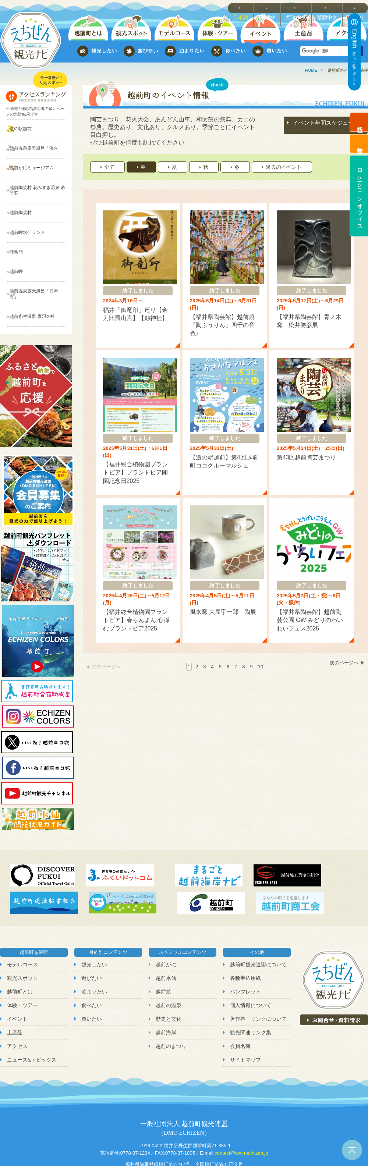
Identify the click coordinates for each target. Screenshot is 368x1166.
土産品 (14, 993)
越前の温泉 (168, 966)
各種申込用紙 (245, 939)
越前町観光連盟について (258, 925)
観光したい (94, 925)
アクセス (17, 1007)
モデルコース (22, 925)
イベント (17, 980)
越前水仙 (166, 939)
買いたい (91, 980)
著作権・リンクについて (258, 980)
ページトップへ (352, 1150)
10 (260, 638)
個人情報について (250, 966)
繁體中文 (330, 8)
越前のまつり (171, 1007)
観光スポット (22, 939)
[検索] (326, 51)
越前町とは (20, 952)
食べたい (91, 966)
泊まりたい (94, 952)
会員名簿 (240, 1007)
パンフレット (245, 952)
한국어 (357, 8)
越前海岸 (166, 993)
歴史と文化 (168, 980)
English (272, 8)
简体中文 (300, 8)
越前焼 (163, 952)
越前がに (166, 925)
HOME (311, 70)
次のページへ (344, 638)
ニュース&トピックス (32, 1021)
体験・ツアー (22, 966)
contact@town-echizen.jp (241, 1113)
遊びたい (91, 939)
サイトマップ (245, 1021)
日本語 (246, 8)
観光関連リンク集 (250, 993)
